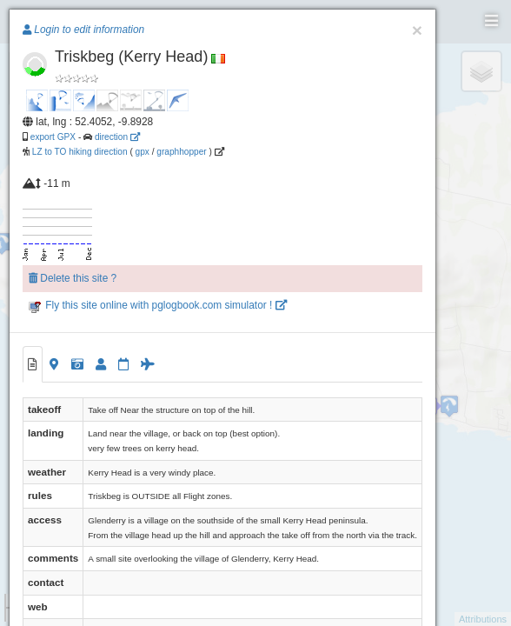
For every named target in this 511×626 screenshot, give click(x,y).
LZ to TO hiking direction (79, 151)
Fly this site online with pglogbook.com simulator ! (158, 305)
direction (117, 137)
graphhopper (181, 151)
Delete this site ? (72, 278)
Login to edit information (83, 29)
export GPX (53, 137)
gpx (142, 151)
